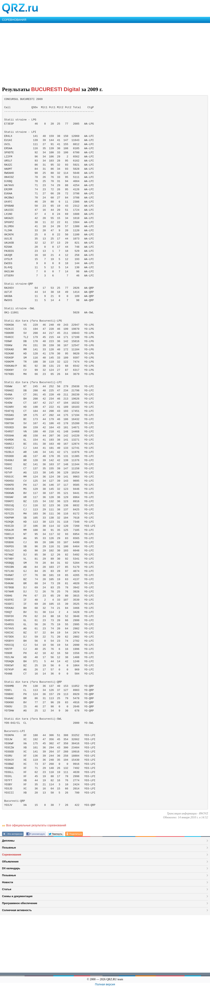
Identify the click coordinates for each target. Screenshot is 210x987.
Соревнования (11, 854)
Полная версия (105, 984)
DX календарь (11, 868)
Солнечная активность (17, 910)
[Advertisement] (105, 53)
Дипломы (8, 840)
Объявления (10, 861)
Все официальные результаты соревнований (36, 825)
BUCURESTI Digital (55, 89)
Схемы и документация (17, 896)
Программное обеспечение (19, 903)
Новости (7, 882)
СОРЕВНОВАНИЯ (14, 19)
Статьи (6, 889)
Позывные (9, 847)
